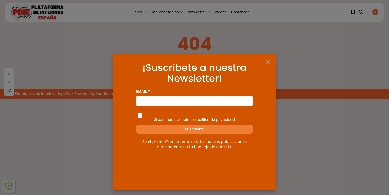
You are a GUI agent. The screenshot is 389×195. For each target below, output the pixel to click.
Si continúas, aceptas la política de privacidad (194, 119)
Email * (143, 91)
